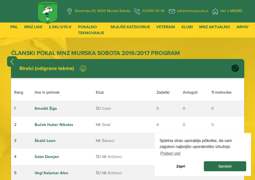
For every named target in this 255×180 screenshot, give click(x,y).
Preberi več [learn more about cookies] (170, 153)
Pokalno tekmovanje (91, 30)
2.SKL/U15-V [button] (60, 27)
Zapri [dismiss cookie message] (180, 166)
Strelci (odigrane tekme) (46, 68)
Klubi (187, 27)
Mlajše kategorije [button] (130, 27)
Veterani (165, 27)
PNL (14, 27)
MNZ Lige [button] (33, 27)
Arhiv (242, 27)
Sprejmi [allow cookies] (225, 166)
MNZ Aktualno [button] (214, 27)
